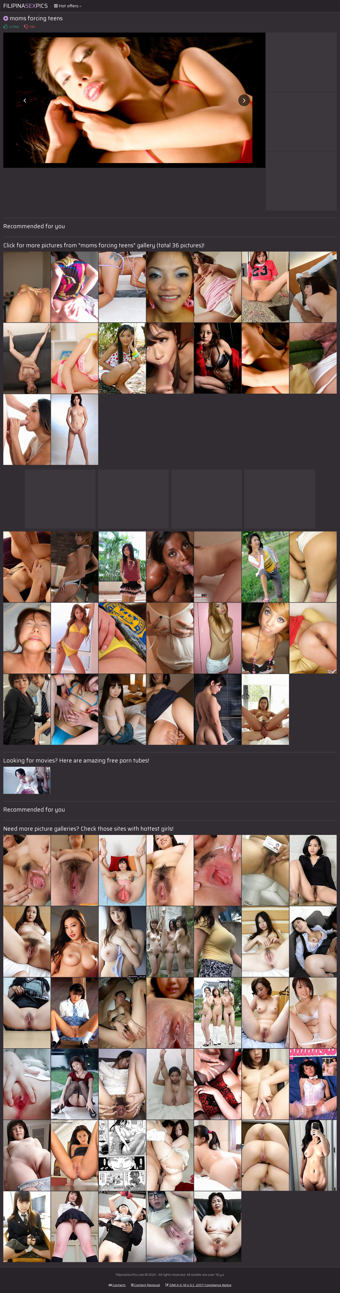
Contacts (117, 1285)
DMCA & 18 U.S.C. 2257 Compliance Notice (198, 1285)
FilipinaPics (25, 5)
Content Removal (145, 1285)
